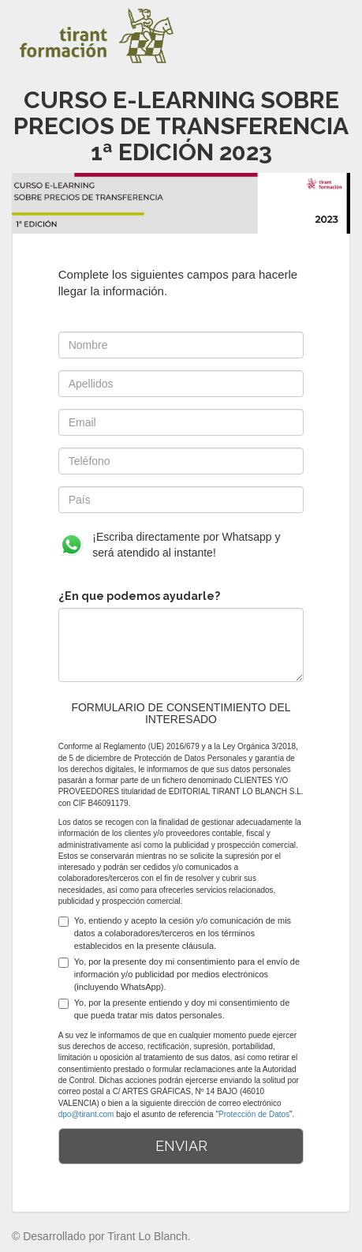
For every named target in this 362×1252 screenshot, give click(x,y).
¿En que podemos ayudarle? (139, 596)
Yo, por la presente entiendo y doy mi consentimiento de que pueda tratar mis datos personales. (174, 1009)
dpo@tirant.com (86, 1114)
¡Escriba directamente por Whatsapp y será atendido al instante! (169, 544)
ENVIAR (181, 1146)
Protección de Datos (253, 1114)
